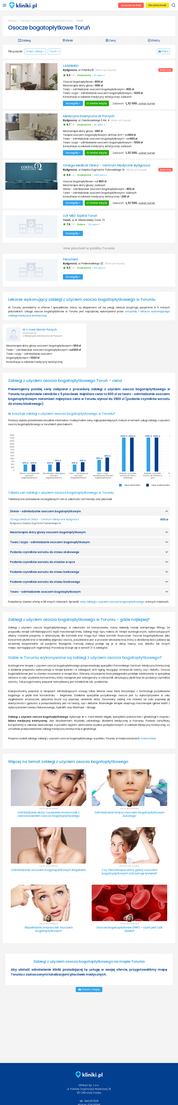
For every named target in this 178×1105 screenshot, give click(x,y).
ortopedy (131, 311)
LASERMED (71, 65)
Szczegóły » (73, 103)
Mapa (163, 51)
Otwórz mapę (89, 989)
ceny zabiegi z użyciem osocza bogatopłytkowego (112, 601)
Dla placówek (157, 5)
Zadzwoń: (134, 103)
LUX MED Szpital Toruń (80, 215)
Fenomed (70, 258)
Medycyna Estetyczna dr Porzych (89, 115)
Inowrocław (148, 737)
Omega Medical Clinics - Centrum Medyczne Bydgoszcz (106, 165)
